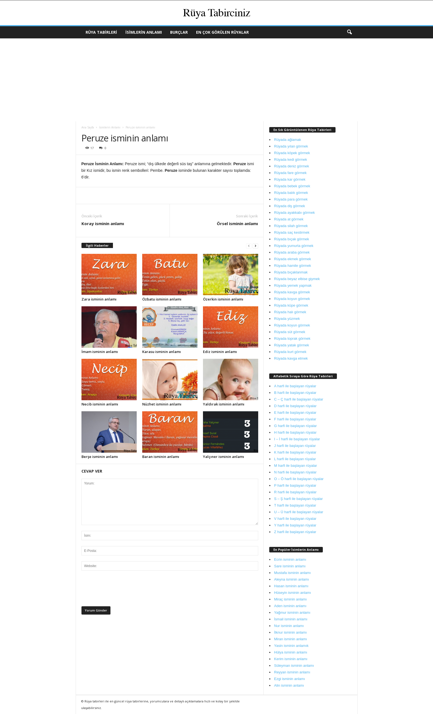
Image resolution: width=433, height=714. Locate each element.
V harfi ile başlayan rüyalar (295, 519)
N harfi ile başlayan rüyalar (295, 472)
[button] (349, 32)
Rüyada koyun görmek (292, 299)
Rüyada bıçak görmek (291, 239)
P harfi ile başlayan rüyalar (295, 485)
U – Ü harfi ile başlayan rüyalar (298, 512)
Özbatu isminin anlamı (161, 299)
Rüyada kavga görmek (292, 292)
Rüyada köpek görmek (292, 153)
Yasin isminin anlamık (291, 646)
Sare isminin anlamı (290, 566)
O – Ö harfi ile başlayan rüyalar (299, 479)
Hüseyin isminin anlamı (292, 593)
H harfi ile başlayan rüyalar (295, 432)
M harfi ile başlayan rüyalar (295, 465)
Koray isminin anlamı (102, 223)
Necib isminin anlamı (99, 404)
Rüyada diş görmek (289, 206)
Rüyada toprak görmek (292, 338)
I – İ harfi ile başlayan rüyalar (297, 439)
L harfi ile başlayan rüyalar (295, 459)
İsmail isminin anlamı (291, 619)
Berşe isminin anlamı (99, 456)
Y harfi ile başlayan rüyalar (295, 525)
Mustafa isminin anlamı (292, 573)
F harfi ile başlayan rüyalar (295, 419)
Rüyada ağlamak (287, 140)
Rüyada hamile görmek (292, 266)
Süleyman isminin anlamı (294, 665)
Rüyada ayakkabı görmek (294, 212)
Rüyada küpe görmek (291, 305)
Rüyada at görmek (288, 219)
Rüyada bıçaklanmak (291, 272)
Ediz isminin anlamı (220, 351)
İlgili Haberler (97, 245)
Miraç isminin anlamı (290, 599)
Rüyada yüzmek (287, 319)
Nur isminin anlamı (289, 626)
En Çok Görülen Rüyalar (222, 32)
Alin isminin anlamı (289, 685)
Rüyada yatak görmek (291, 345)
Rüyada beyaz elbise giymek (297, 279)
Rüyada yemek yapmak (293, 285)
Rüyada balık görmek (291, 193)
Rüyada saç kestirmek (292, 232)
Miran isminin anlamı (290, 639)
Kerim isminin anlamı (291, 659)
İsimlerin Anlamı (143, 32)
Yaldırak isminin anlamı (223, 404)
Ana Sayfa (87, 127)
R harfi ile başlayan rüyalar (295, 492)
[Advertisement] (216, 79)
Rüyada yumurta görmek (293, 246)
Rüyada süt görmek (289, 332)
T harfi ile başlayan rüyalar (295, 505)
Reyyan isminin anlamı (292, 672)
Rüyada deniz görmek (291, 166)
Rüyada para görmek (291, 199)
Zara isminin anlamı (99, 299)
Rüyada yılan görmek (291, 146)
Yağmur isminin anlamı (292, 612)
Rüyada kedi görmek (290, 159)
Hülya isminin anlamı (290, 652)
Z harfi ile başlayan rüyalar (295, 532)
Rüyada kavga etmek (291, 358)
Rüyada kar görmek (289, 179)
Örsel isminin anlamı (237, 223)
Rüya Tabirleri (101, 32)
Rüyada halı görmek (290, 312)
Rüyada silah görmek (291, 226)
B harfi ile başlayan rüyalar (295, 393)
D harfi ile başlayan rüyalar (295, 406)
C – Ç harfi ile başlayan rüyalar (298, 399)
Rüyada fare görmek (290, 173)
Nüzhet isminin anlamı (161, 404)
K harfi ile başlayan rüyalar (295, 452)
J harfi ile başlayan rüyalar (295, 446)
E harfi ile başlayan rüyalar (295, 412)
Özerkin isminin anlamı (223, 299)
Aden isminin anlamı (290, 606)
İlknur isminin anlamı (290, 632)
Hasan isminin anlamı (291, 586)
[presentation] (123, 590)
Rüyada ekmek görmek (292, 259)
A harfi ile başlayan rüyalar (295, 386)
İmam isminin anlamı (99, 351)
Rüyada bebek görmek (292, 186)
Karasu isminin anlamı (161, 351)
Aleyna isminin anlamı (291, 579)
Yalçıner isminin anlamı (223, 456)
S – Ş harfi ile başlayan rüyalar (298, 499)
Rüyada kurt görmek (290, 352)
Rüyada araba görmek (292, 252)
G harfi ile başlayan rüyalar (295, 426)
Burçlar (179, 32)
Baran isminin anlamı (160, 456)
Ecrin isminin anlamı (290, 559)
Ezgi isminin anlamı (289, 679)
